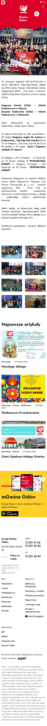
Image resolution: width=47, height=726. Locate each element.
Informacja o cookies (34, 591)
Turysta (5, 588)
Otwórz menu (3, 2)
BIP (44, 2)
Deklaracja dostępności (30, 585)
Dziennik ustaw (8, 641)
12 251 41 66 (32, 542)
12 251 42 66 (33, 546)
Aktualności (7, 597)
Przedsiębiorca (8, 592)
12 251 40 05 (33, 556)
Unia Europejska (36, 616)
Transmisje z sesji (32, 604)
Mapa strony (30, 600)
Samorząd (6, 601)
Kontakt (5, 610)
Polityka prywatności (34, 595)
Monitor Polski (8, 645)
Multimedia (7, 606)
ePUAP (5, 636)
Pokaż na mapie (15, 557)
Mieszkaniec (7, 583)
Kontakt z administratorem (32, 610)
